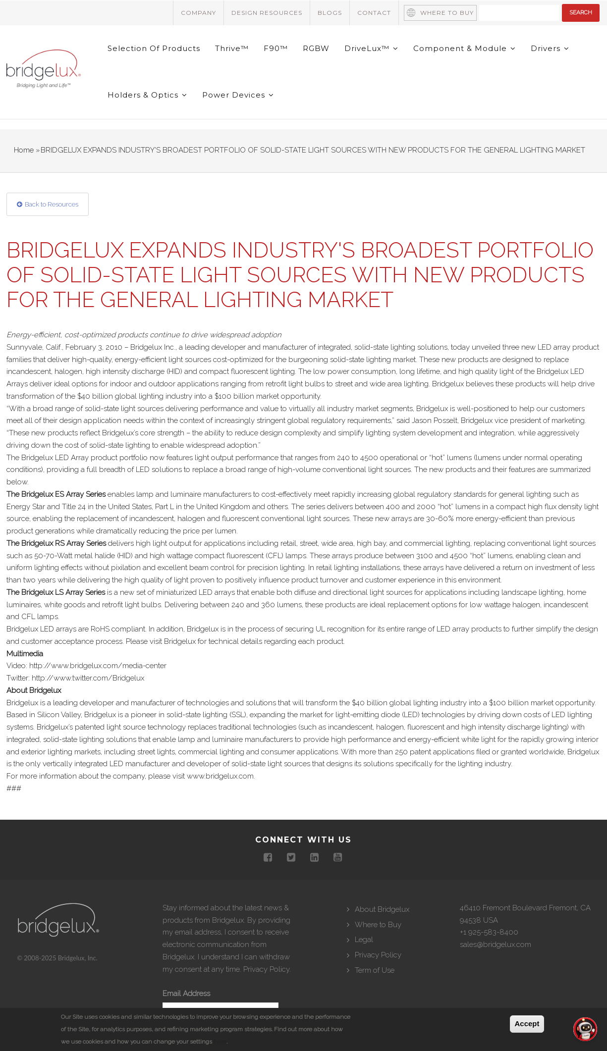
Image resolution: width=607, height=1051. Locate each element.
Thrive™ (232, 48)
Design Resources (266, 12)
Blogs (330, 12)
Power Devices (239, 95)
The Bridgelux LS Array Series (55, 592)
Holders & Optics (148, 95)
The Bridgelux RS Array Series (56, 543)
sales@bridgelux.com (495, 945)
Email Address (186, 994)
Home (24, 150)
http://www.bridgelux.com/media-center (97, 666)
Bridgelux (180, 641)
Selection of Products (154, 48)
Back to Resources (51, 204)
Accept (526, 1023)
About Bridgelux (382, 909)
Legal (364, 940)
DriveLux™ (372, 48)
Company (198, 12)
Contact (374, 12)
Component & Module (465, 48)
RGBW (316, 48)
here (220, 1041)
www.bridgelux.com (220, 776)
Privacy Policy (266, 969)
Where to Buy (447, 12)
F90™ (276, 48)
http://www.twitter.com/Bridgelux (88, 678)
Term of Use (374, 970)
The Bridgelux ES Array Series (56, 494)
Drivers (550, 48)
